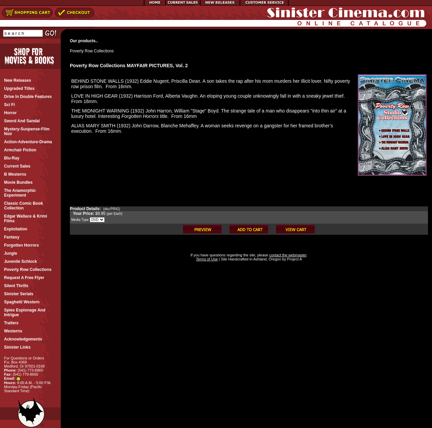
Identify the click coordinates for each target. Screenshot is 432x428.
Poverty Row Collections (92, 51)
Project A (294, 259)
